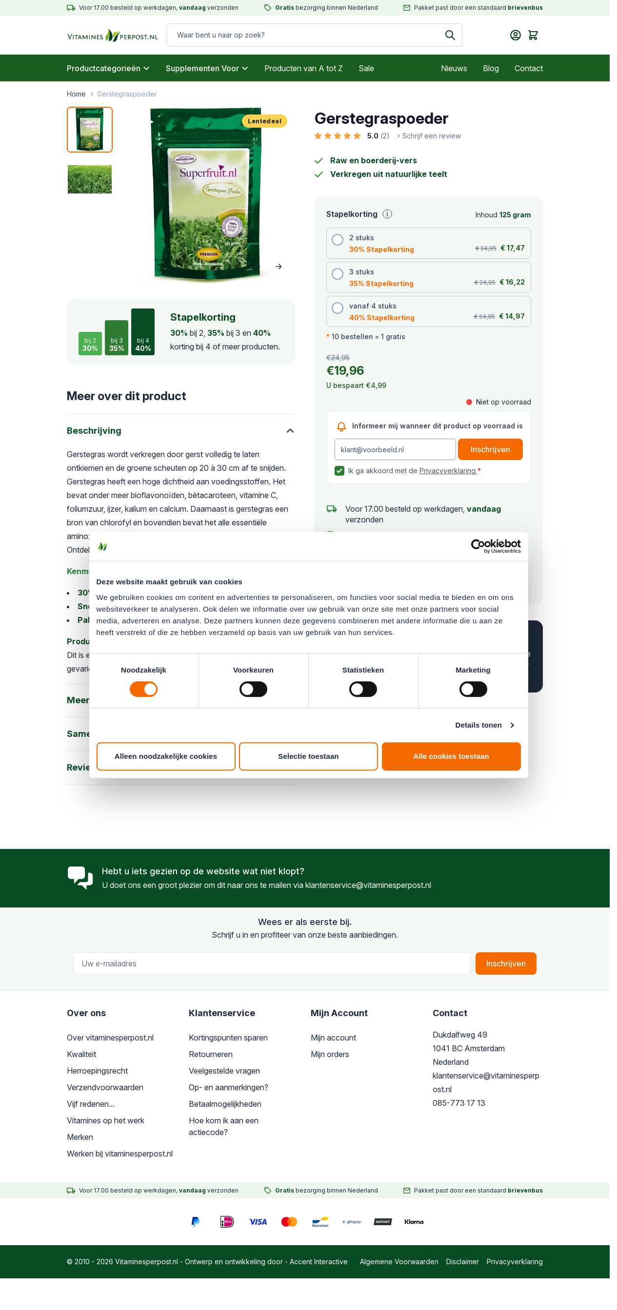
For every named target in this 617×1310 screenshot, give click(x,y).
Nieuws (454, 68)
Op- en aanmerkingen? (228, 1087)
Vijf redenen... (91, 1104)
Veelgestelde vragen (224, 1071)
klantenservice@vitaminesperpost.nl (368, 885)
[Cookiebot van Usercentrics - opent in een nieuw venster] (478, 550)
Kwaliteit (81, 1054)
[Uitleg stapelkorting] (387, 214)
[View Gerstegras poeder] (90, 130)
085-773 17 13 (459, 1103)
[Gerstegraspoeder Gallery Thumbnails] (90, 154)
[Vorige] (257, 266)
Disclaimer (462, 1261)
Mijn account (333, 1037)
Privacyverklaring (448, 470)
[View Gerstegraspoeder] (90, 179)
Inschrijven (506, 963)
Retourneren (211, 1054)
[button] (388, 136)
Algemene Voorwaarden (399, 1261)
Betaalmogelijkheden (225, 1104)
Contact (529, 68)
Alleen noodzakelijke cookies (165, 760)
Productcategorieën (108, 68)
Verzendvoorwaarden (105, 1087)
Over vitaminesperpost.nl (110, 1037)
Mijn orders (330, 1054)
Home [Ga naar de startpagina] (76, 94)
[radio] (428, 243)
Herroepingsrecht (97, 1071)
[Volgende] (278, 266)
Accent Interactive (319, 1261)
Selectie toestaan (308, 760)
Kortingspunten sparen (228, 1037)
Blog (491, 68)
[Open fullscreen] (207, 195)
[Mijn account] (515, 35)
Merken (80, 1137)
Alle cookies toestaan (452, 760)
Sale (366, 68)
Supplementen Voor (207, 68)
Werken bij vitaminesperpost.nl (120, 1153)
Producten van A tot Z (303, 68)
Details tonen (479, 729)
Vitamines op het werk (105, 1120)
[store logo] (113, 35)
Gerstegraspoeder (127, 94)
